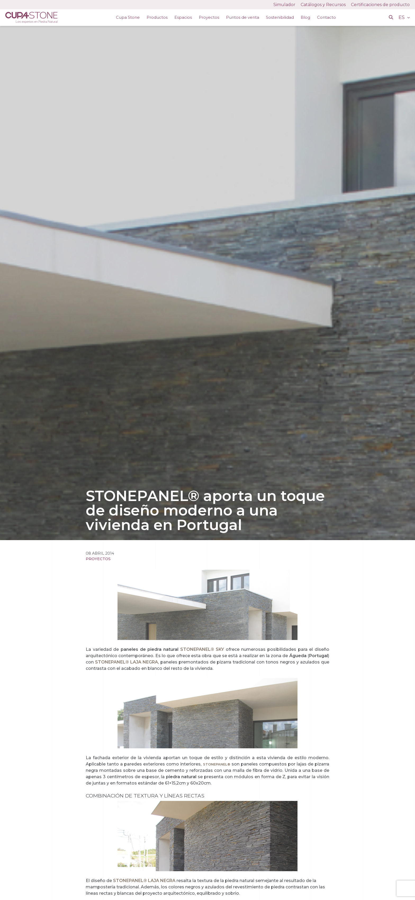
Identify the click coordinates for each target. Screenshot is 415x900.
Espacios (183, 17)
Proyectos (209, 17)
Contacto (326, 17)
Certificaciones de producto (380, 4)
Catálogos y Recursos (323, 4)
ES (402, 17)
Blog (305, 17)
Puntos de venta (242, 17)
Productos (157, 17)
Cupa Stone (128, 17)
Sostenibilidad (280, 17)
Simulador (284, 4)
